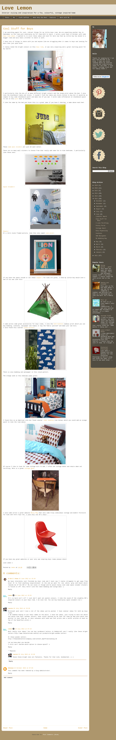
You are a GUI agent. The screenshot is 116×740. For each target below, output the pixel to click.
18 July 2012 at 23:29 (21, 608)
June (98, 214)
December (99, 201)
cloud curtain (29, 327)
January (99, 252)
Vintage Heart (101, 228)
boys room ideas (9, 36)
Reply (10, 589)
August (99, 209)
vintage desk (29, 468)
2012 (96, 198)
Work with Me (64, 17)
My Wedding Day (101, 238)
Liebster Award (101, 216)
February (99, 249)
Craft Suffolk (24, 17)
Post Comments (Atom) (51, 734)
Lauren (10, 608)
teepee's (39, 277)
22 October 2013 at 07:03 (23, 668)
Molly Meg (34, 513)
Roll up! (104, 300)
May (97, 241)
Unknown (11, 668)
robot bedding (48, 420)
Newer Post (8, 728)
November (99, 203)
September (100, 206)
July (98, 211)
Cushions (99, 233)
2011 (96, 255)
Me (14, 17)
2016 (96, 188)
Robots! (6, 231)
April (98, 244)
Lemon (10, 595)
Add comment (8, 677)
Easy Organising (102, 230)
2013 (96, 196)
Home (45, 728)
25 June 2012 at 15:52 (23, 595)
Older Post (83, 728)
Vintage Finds (106, 316)
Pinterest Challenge (104, 348)
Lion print (50, 233)
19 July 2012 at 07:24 (23, 629)
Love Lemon (17, 8)
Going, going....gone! (106, 266)
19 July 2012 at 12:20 (26, 654)
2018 (96, 185)
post (16, 99)
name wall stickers (15, 147)
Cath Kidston (58, 324)
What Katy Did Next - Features (44, 17)
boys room (39, 47)
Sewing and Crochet (105, 283)
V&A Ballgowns (101, 236)
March (98, 247)
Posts (7, 17)
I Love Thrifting (102, 223)
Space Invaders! (9, 187)
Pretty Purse (100, 225)
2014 (96, 193)
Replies (13, 651)
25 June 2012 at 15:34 (27, 578)
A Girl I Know (13, 578)
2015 (96, 190)
